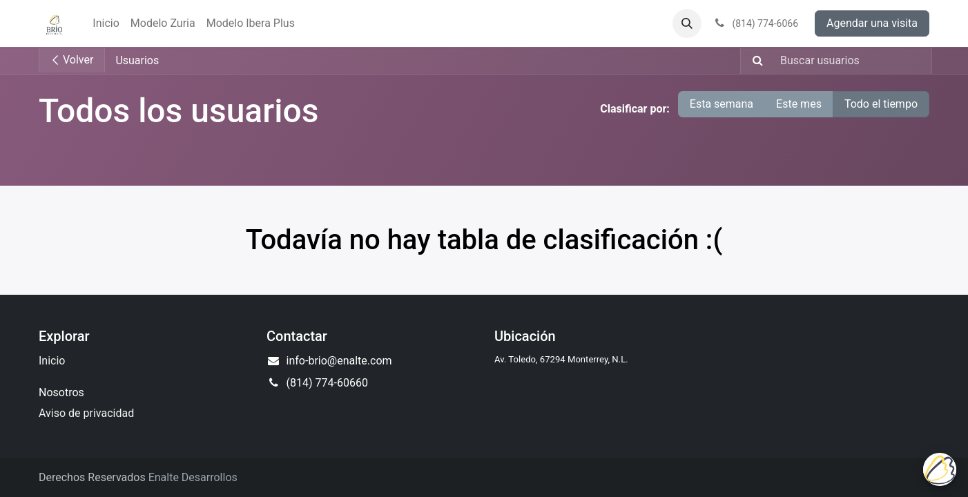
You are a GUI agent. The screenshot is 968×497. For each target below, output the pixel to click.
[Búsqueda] (753, 61)
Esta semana (721, 103)
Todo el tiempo (881, 103)
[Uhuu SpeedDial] (939, 469)
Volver (71, 59)
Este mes (799, 103)
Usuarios (137, 60)
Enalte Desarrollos (193, 477)
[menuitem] (105, 23)
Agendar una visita (872, 23)
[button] (686, 23)
